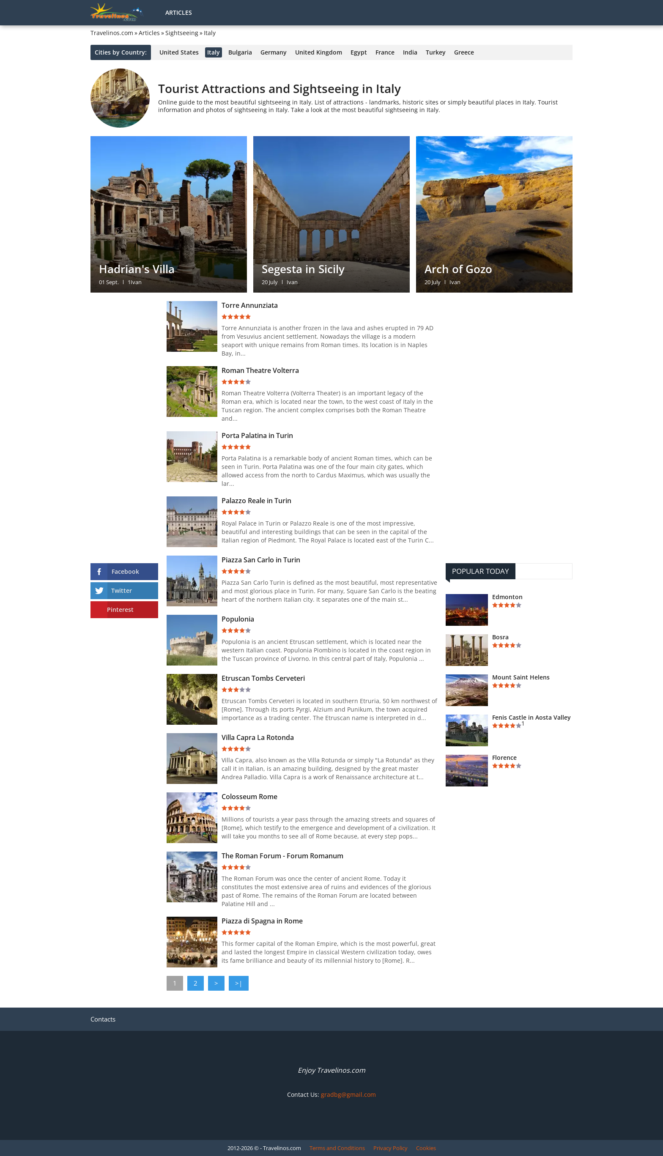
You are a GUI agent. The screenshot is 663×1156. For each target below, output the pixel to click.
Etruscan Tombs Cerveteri (263, 678)
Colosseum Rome (249, 796)
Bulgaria (240, 52)
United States (179, 52)
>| (238, 983)
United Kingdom (318, 52)
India (410, 52)
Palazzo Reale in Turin (256, 500)
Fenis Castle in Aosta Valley (531, 717)
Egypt (359, 52)
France (385, 52)
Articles (178, 12)
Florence (504, 758)
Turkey (436, 52)
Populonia (238, 619)
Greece (464, 52)
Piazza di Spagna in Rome (262, 921)
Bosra (500, 637)
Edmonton (507, 597)
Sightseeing (181, 33)
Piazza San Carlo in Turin (261, 560)
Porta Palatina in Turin (257, 435)
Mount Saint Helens (521, 677)
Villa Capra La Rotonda (258, 737)
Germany (273, 52)
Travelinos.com (111, 33)
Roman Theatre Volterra (260, 370)
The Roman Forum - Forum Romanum (282, 856)
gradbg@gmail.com (348, 1094)
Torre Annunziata (250, 305)
